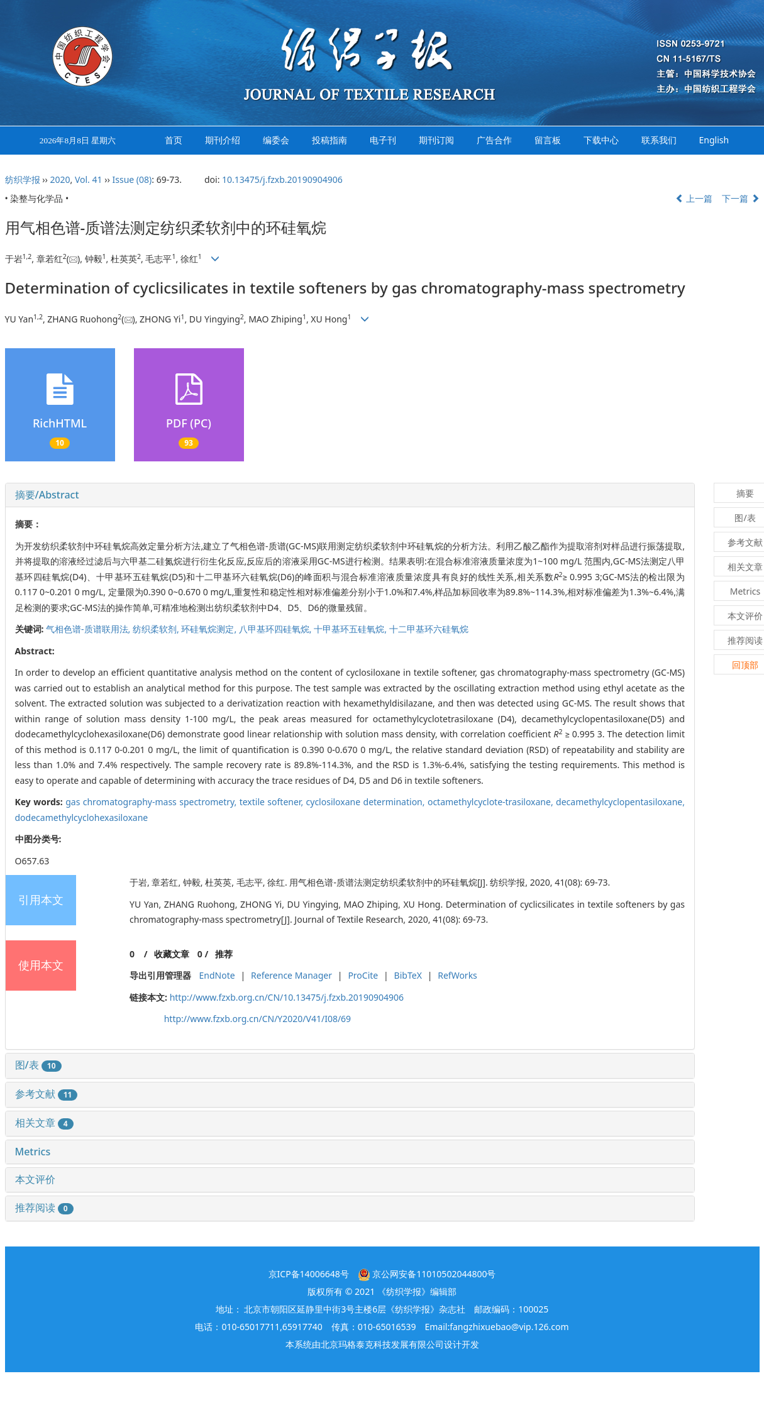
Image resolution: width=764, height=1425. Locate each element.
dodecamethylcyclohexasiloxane (81, 817)
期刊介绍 (222, 140)
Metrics (33, 1151)
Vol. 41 (88, 179)
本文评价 (35, 1179)
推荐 (224, 954)
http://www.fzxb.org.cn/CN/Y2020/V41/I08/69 (257, 1019)
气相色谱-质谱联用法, (89, 629)
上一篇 (694, 198)
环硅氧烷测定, (209, 629)
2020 (60, 179)
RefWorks (457, 975)
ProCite (363, 975)
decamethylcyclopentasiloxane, (620, 802)
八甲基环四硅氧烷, (276, 629)
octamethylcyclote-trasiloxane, (492, 802)
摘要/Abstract (47, 495)
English (714, 140)
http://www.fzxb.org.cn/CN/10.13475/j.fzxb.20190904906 (287, 997)
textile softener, (273, 802)
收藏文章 (171, 954)
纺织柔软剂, (157, 629)
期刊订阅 (436, 140)
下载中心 (601, 140)
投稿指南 (329, 140)
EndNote (217, 975)
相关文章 (44, 1123)
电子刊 (383, 140)
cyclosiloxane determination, (367, 802)
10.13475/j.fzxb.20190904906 (282, 179)
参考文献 (46, 1094)
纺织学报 (22, 179)
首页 (173, 140)
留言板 (547, 140)
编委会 (276, 140)
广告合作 (494, 140)
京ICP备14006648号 (309, 1274)
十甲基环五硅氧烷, (351, 629)
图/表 (38, 1065)
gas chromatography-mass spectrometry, (152, 802)
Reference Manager (291, 975)
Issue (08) (132, 179)
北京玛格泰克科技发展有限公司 (382, 1344)
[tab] (350, 495)
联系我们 (659, 140)
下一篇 (741, 198)
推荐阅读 (44, 1207)
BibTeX (408, 975)
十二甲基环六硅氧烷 (428, 629)
